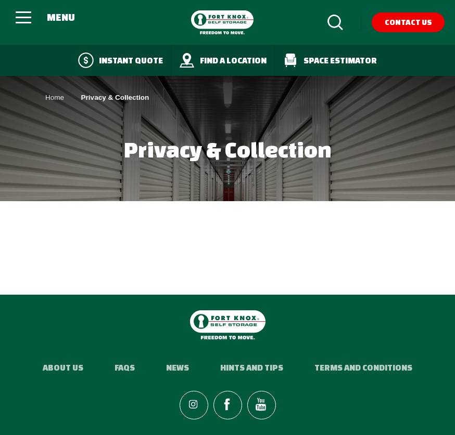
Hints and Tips (251, 367)
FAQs (125, 367)
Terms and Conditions (363, 367)
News (177, 367)
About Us (63, 367)
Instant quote (120, 60)
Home (54, 97)
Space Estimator (330, 60)
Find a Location (223, 60)
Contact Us (408, 22)
